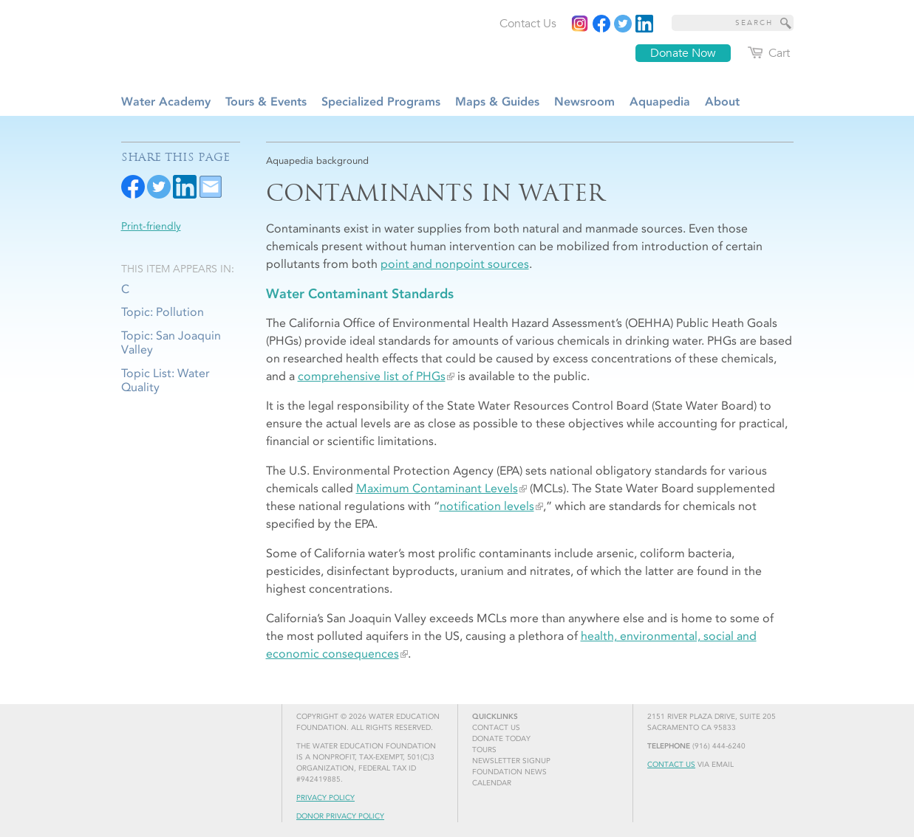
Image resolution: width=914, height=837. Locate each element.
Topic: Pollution (162, 312)
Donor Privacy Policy (340, 816)
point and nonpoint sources (455, 264)
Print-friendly (151, 226)
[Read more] (644, 23)
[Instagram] (580, 23)
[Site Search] (786, 23)
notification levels (487, 506)
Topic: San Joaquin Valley (171, 342)
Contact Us (671, 764)
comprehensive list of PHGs (372, 376)
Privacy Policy (325, 797)
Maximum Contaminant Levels (437, 488)
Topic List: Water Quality (165, 380)
